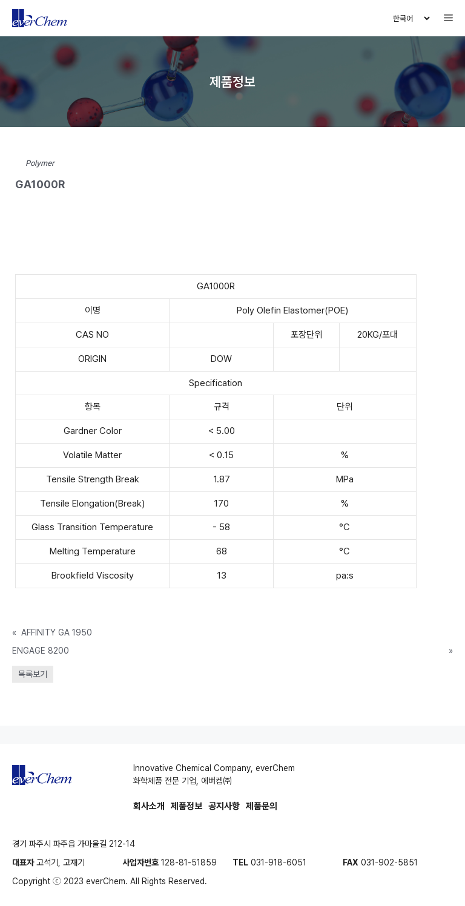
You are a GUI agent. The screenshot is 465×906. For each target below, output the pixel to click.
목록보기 (32, 674)
